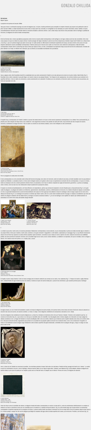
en (89, 13)
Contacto (50, 13)
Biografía (4, 13)
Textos (16, 13)
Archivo (34, 13)
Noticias (42, 13)
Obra (10, 13)
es (85, 13)
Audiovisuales (25, 13)
